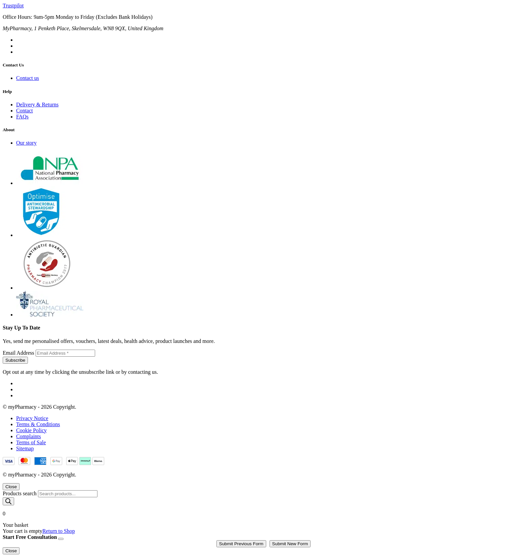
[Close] (61, 539)
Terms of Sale (31, 442)
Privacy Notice (32, 418)
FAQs (22, 116)
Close (11, 486)
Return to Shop (58, 531)
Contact (24, 110)
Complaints (28, 436)
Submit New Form (290, 543)
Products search (20, 493)
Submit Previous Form (241, 543)
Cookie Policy (31, 430)
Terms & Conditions (38, 424)
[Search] (8, 501)
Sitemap (25, 448)
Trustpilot (13, 5)
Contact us (27, 78)
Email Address (19, 353)
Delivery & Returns (37, 104)
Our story (26, 143)
